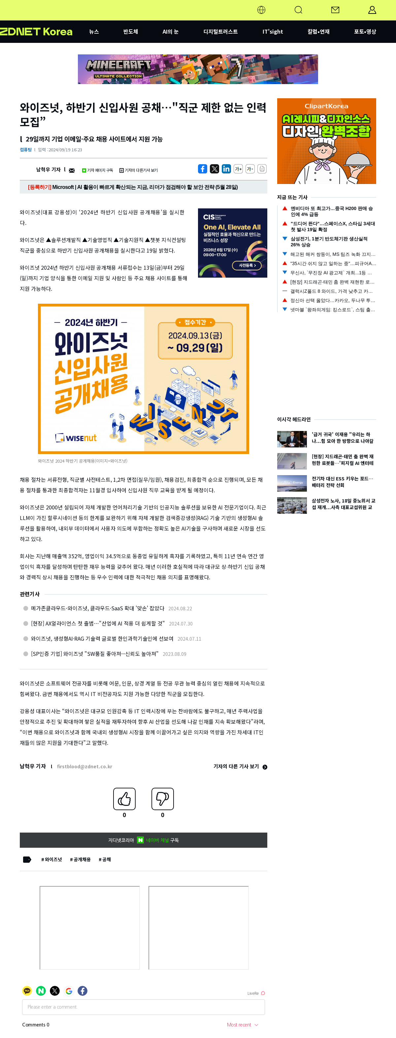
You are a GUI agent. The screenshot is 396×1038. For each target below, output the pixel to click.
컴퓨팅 (26, 149)
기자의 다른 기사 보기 (240, 766)
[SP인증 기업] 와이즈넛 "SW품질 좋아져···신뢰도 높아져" (95, 653)
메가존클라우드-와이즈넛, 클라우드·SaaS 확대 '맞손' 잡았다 (97, 608)
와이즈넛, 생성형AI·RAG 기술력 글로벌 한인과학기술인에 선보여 (102, 638)
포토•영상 (365, 31)
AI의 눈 (171, 31)
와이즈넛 (53, 859)
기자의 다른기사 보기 (138, 170)
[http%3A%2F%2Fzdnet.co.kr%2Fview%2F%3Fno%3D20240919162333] (226, 168)
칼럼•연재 (319, 31)
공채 (106, 859)
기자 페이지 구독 (97, 170)
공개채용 (82, 859)
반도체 (130, 31)
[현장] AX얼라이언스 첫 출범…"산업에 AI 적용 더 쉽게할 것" (98, 623)
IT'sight (273, 31)
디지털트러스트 (220, 31)
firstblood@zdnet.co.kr (84, 766)
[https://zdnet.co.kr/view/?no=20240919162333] (202, 168)
